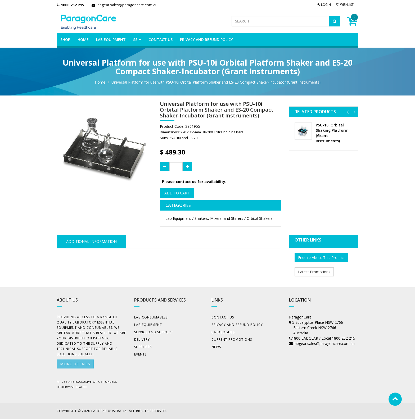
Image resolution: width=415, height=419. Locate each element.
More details (75, 363)
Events (140, 354)
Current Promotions (231, 339)
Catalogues (222, 332)
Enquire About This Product (321, 257)
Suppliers (143, 347)
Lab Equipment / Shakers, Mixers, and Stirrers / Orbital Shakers (219, 218)
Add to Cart (177, 192)
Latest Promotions (314, 271)
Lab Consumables (151, 317)
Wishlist (345, 4)
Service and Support (153, 332)
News (216, 347)
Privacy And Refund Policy (237, 324)
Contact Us (222, 317)
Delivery (142, 339)
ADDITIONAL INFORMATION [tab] (91, 241)
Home (100, 82)
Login (324, 4)
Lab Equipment (148, 324)
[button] (348, 111)
